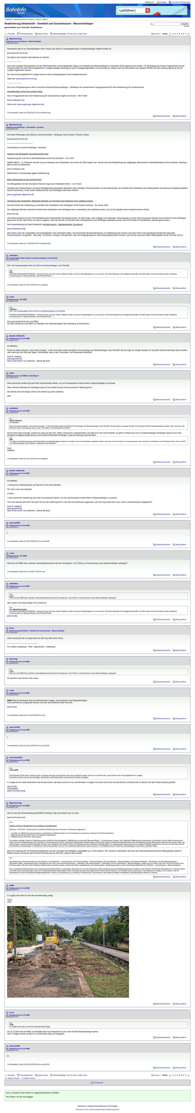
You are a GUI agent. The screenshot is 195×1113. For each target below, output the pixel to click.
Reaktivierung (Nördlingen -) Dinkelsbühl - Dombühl (25, 127)
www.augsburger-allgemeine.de (30, 104)
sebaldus (13, 255)
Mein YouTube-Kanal (16, 791)
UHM (11, 885)
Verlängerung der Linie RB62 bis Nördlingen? (22, 376)
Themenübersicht (26, 34)
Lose (11, 297)
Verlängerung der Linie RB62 (16, 299)
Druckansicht (98, 1083)
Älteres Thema (30, 1078)
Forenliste (11, 34)
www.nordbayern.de (16, 100)
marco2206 (14, 523)
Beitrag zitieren (181, 116)
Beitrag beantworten (163, 116)
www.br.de (12, 707)
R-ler (11, 628)
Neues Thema (43, 34)
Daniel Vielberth (17, 336)
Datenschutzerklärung (97, 1106)
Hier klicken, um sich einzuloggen (19, 1097)
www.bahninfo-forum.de (17, 53)
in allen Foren (82, 34)
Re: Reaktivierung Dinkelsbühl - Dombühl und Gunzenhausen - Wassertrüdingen (35, 631)
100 (74, 34)
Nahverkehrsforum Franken (24, 19)
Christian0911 (16, 757)
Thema (38, 19)
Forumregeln (112, 1106)
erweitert (186, 26)
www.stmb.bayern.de (16, 817)
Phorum (86, 1109)
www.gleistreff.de (14, 359)
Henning (13, 659)
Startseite (8, 19)
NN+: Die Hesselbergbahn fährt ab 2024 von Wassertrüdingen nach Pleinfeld (38, 265)
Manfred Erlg (15, 39)
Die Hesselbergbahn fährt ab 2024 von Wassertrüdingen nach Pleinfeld (31, 258)
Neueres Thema (13, 1078)
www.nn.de (12, 616)
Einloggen (163, 2)
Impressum (81, 1106)
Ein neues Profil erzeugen (181, 2)
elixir (11, 373)
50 (71, 34)
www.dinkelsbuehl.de (16, 229)
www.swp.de (13, 214)
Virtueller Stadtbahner (32, 27)
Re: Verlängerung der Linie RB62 (18, 338)
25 (68, 34)
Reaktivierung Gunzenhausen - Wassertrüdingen (23, 41)
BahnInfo (116, 1109)
